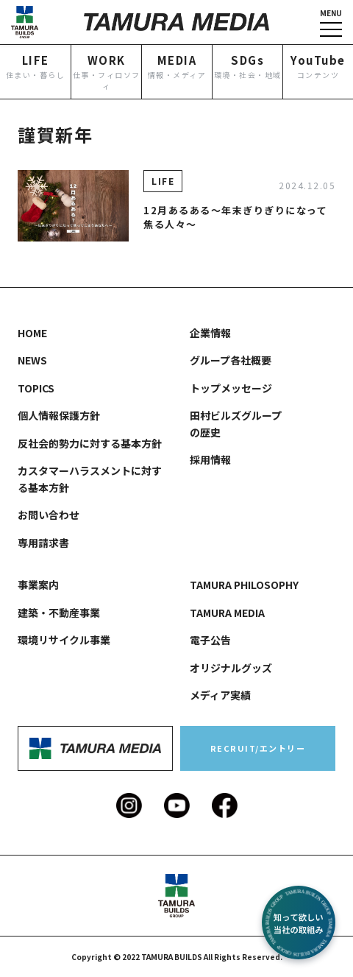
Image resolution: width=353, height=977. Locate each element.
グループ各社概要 (230, 360)
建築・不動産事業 (59, 612)
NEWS (32, 360)
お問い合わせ (48, 514)
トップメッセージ (231, 388)
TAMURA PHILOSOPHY (244, 584)
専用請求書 (43, 542)
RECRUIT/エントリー (258, 748)
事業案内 (38, 584)
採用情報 (210, 459)
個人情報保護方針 (59, 415)
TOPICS (36, 388)
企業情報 (210, 332)
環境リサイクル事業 (64, 639)
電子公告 (210, 639)
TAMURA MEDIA (227, 612)
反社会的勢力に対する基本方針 (90, 443)
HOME (32, 332)
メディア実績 (220, 695)
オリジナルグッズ (231, 667)
